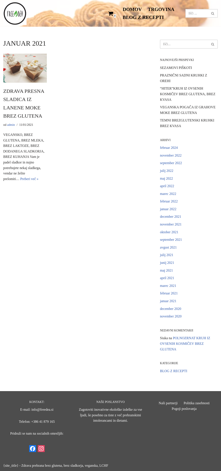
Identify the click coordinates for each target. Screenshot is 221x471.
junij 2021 (167, 262)
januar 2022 (168, 209)
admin (11, 124)
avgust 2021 (168, 247)
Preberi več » (29, 179)
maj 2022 (166, 178)
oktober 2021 (169, 232)
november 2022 (171, 155)
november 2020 (171, 316)
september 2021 (171, 239)
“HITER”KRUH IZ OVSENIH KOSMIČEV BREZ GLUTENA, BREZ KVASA (187, 94)
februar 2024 (169, 147)
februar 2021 (169, 293)
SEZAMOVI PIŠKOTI (176, 68)
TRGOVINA (161, 9)
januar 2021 (168, 301)
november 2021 (171, 224)
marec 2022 (168, 194)
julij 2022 (166, 171)
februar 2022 (169, 201)
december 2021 (170, 216)
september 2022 (171, 163)
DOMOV (132, 9)
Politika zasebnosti (197, 403)
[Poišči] (196, 13)
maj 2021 (166, 270)
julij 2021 (166, 255)
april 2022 (167, 186)
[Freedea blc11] (15, 13)
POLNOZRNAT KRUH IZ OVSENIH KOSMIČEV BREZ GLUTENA (185, 343)
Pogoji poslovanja (184, 408)
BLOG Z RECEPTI (143, 17)
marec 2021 (168, 286)
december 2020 (170, 309)
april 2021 (167, 278)
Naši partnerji (168, 403)
